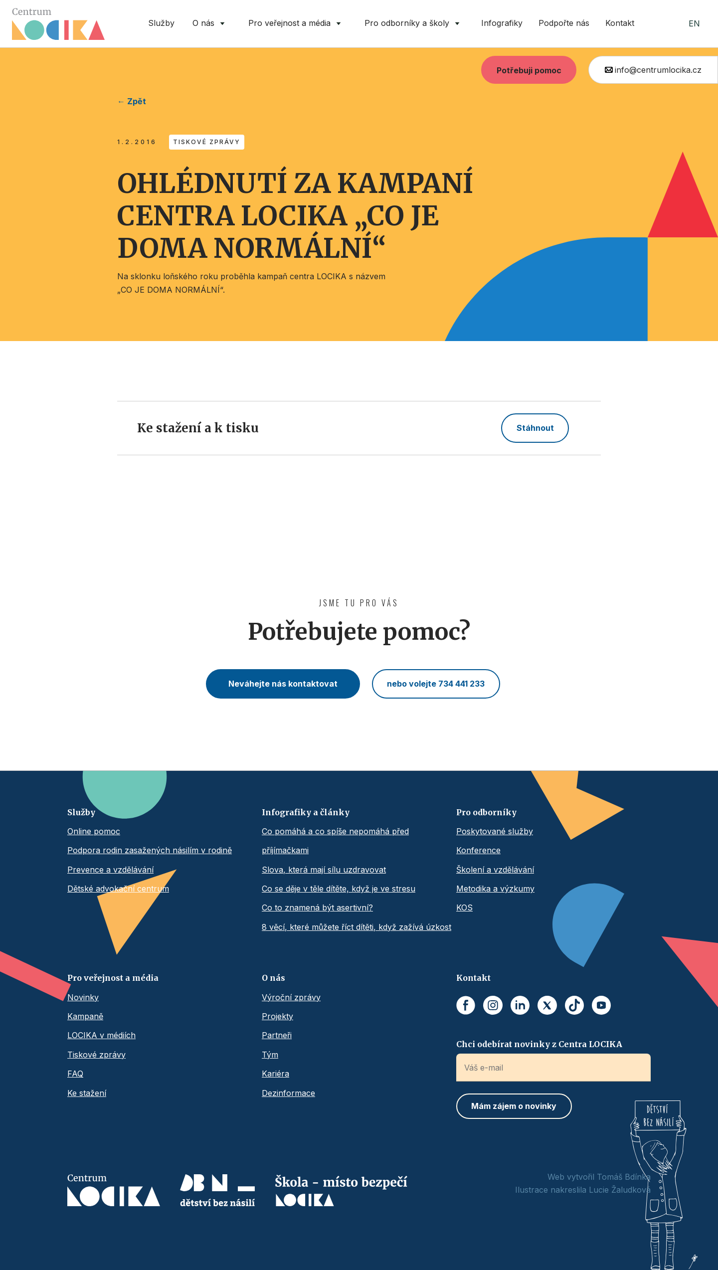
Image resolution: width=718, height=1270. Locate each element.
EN (694, 23)
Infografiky (502, 23)
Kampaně (85, 1016)
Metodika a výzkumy (495, 889)
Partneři (277, 1035)
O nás (273, 978)
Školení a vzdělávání (495, 870)
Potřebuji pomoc (529, 70)
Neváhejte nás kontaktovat (283, 684)
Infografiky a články (306, 812)
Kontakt (619, 23)
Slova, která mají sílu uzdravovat (324, 870)
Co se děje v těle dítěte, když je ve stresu (338, 889)
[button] (210, 23)
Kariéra (275, 1074)
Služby (161, 23)
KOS (464, 907)
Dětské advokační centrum (118, 889)
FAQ (75, 1074)
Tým (270, 1055)
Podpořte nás (563, 23)
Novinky (83, 997)
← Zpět (131, 101)
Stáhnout (535, 428)
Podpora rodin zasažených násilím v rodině (149, 850)
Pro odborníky (486, 812)
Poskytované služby (494, 831)
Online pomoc (93, 831)
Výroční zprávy (291, 997)
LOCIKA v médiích (101, 1035)
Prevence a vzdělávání (110, 870)
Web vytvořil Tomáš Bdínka (599, 1177)
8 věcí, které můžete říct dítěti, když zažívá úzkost (356, 927)
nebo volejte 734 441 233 (436, 684)
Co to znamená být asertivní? (317, 907)
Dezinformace (288, 1093)
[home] (58, 24)
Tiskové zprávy (96, 1055)
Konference (478, 850)
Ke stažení (86, 1093)
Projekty (277, 1016)
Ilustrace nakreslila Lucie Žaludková (583, 1190)
